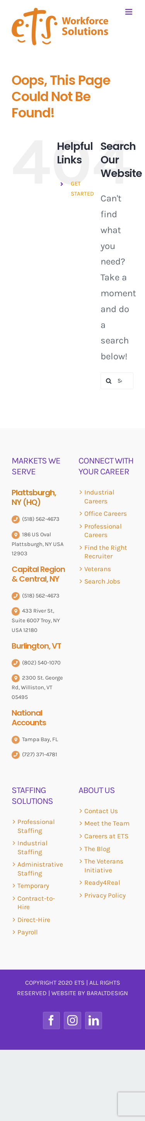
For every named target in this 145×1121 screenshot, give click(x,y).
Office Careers (105, 513)
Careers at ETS (106, 836)
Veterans (97, 569)
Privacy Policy (105, 895)
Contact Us (101, 811)
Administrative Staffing (40, 868)
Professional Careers (103, 530)
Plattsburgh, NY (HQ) (34, 497)
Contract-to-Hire (36, 902)
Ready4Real (102, 882)
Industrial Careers (99, 496)
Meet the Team (107, 823)
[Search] (109, 381)
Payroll (27, 932)
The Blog (97, 849)
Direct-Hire (33, 920)
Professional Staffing (36, 826)
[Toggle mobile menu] (129, 12)
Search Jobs (102, 581)
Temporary (33, 885)
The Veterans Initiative (103, 865)
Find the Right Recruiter (105, 552)
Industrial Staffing (32, 847)
